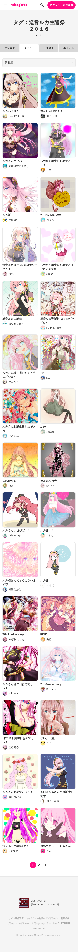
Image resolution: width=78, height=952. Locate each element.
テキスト (49, 48)
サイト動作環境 (16, 918)
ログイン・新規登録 (61, 5)
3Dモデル (68, 48)
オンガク (10, 48)
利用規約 (65, 918)
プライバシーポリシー (18, 923)
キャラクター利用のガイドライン (42, 918)
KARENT (65, 923)
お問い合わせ (38, 923)
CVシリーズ (53, 923)
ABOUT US (39, 928)
